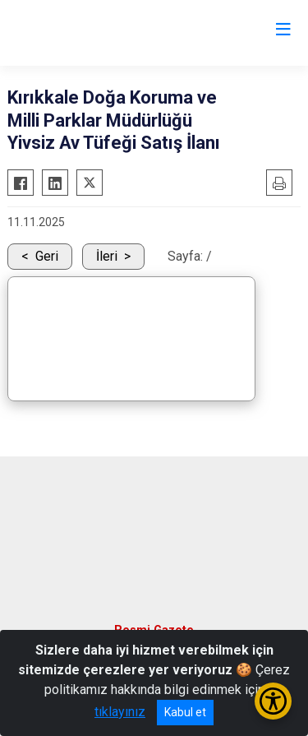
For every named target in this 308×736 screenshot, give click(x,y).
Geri (46, 256)
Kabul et (185, 712)
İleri (106, 256)
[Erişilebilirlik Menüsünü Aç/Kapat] (273, 701)
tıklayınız (119, 712)
